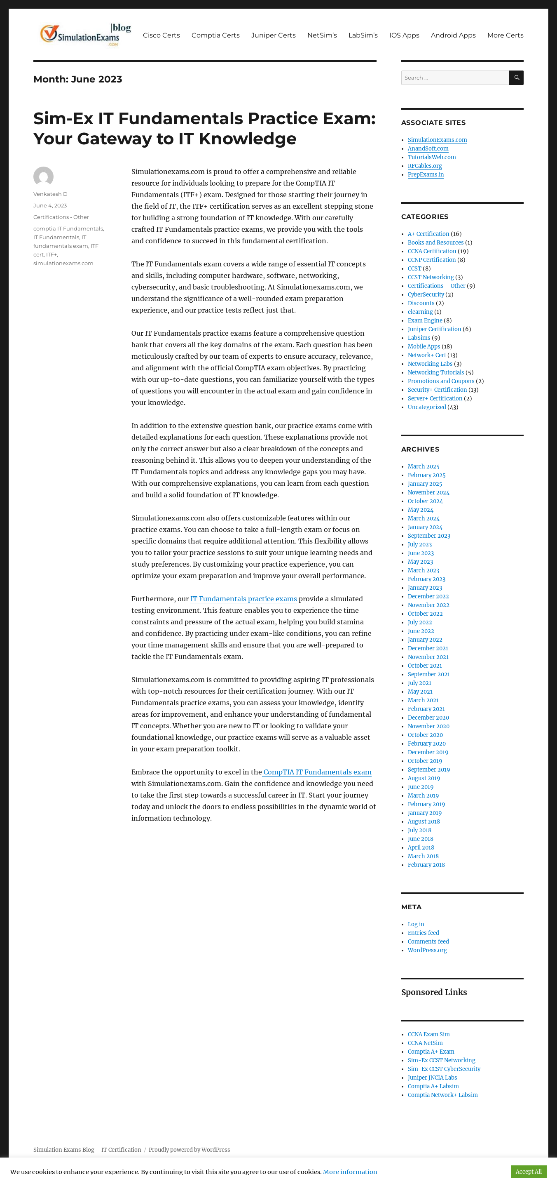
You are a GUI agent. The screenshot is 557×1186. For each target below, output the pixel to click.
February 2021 (426, 709)
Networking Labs (430, 363)
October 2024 (425, 501)
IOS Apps (404, 35)
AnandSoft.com (428, 148)
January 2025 (425, 483)
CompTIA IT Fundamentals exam (317, 772)
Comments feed (428, 941)
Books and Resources (436, 242)
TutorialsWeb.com (432, 157)
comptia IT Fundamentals (68, 228)
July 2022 (420, 622)
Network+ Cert (427, 355)
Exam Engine (425, 320)
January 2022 (425, 639)
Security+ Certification (437, 389)
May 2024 (420, 509)
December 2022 (428, 596)
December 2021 (428, 648)
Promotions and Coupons (441, 381)
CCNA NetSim (425, 1043)
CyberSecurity (426, 294)
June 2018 (420, 838)
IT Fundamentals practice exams (243, 599)
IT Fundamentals (56, 237)
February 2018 (426, 864)
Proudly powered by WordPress (189, 1149)
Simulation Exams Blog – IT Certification (87, 1149)
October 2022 (425, 613)
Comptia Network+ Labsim (443, 1095)
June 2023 (421, 553)
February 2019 (426, 804)
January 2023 (425, 587)
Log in (416, 924)
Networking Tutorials (436, 372)
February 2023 (426, 579)
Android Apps (453, 35)
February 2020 (427, 743)
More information (350, 1172)
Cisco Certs (161, 35)
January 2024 (425, 527)
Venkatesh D (50, 194)
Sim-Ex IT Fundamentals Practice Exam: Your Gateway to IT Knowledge (204, 128)
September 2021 (429, 674)
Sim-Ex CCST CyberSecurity (444, 1069)
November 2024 (428, 492)
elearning (420, 311)
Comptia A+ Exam (431, 1051)
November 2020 (428, 726)
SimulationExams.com (437, 140)
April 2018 (421, 847)
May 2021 (420, 691)
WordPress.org (427, 950)
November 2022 (428, 605)
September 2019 (429, 769)
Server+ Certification (435, 398)
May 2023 (420, 561)
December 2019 (428, 752)
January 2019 (425, 813)
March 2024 (424, 518)
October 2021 (425, 665)
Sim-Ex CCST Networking (441, 1060)
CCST (414, 268)
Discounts (421, 303)
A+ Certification (428, 234)
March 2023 (423, 570)
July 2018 (419, 830)
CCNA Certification (432, 251)
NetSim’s (322, 35)
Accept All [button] (529, 1171)
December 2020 (428, 717)
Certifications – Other (437, 285)
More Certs (505, 35)
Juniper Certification (434, 329)
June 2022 (421, 631)
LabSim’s (363, 35)
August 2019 (424, 778)
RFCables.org (425, 165)
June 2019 (421, 787)
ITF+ (51, 254)
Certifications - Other (61, 217)
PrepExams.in (426, 174)
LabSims (419, 337)
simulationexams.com (63, 263)
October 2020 (425, 735)
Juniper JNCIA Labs (432, 1077)
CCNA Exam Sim (429, 1034)
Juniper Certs (273, 35)
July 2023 (420, 544)
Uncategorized (427, 407)
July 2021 (419, 683)
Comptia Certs (216, 35)
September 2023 (429, 535)
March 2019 (423, 795)
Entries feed (423, 933)
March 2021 (423, 700)
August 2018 (424, 821)
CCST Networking (431, 277)
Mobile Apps (424, 346)
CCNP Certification (432, 260)
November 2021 (428, 657)
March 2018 (423, 856)
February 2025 (427, 475)
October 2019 (425, 761)
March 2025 (424, 466)
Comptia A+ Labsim (433, 1086)
